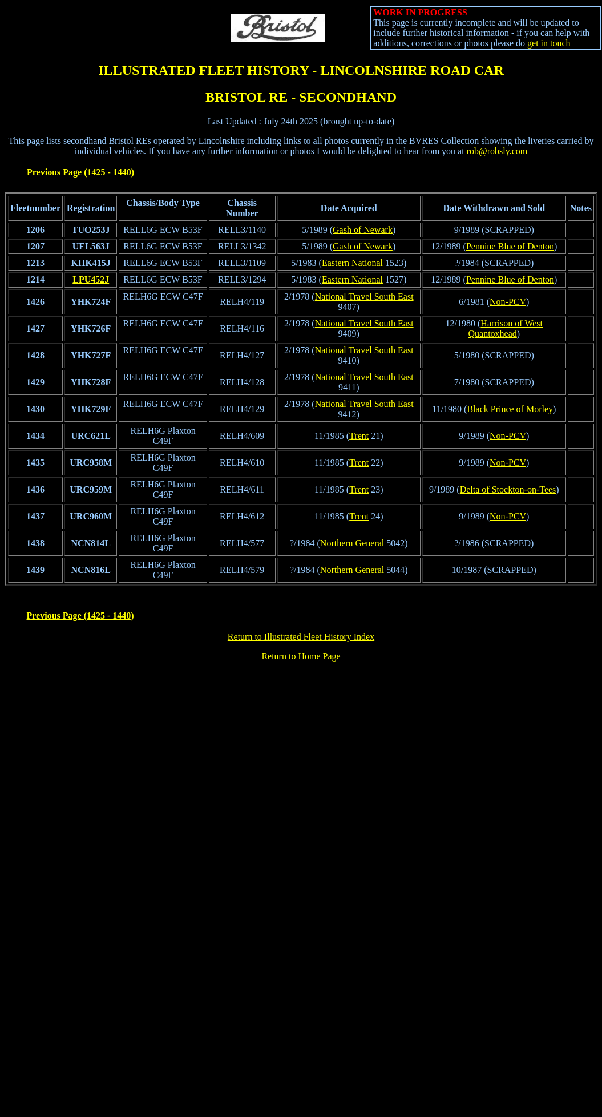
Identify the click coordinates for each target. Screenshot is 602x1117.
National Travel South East (364, 296)
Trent (359, 436)
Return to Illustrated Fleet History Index (301, 637)
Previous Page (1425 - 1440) (80, 172)
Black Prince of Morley (510, 409)
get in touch (549, 43)
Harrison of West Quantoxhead (505, 328)
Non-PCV (508, 302)
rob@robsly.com (497, 151)
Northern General (352, 543)
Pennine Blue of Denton (510, 246)
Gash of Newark (363, 230)
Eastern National (352, 263)
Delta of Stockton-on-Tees (508, 489)
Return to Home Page (300, 656)
